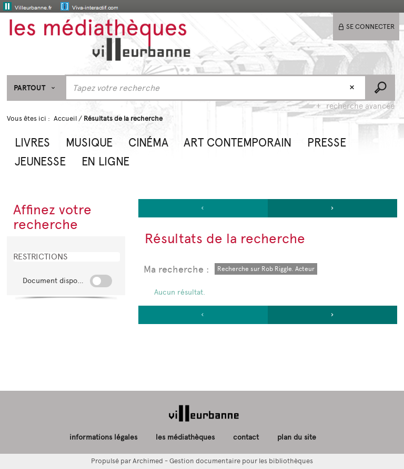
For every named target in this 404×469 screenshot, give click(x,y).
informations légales (103, 437)
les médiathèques (185, 437)
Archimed (148, 461)
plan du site (296, 437)
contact (246, 437)
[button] (32, 141)
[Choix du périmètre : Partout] (36, 88)
